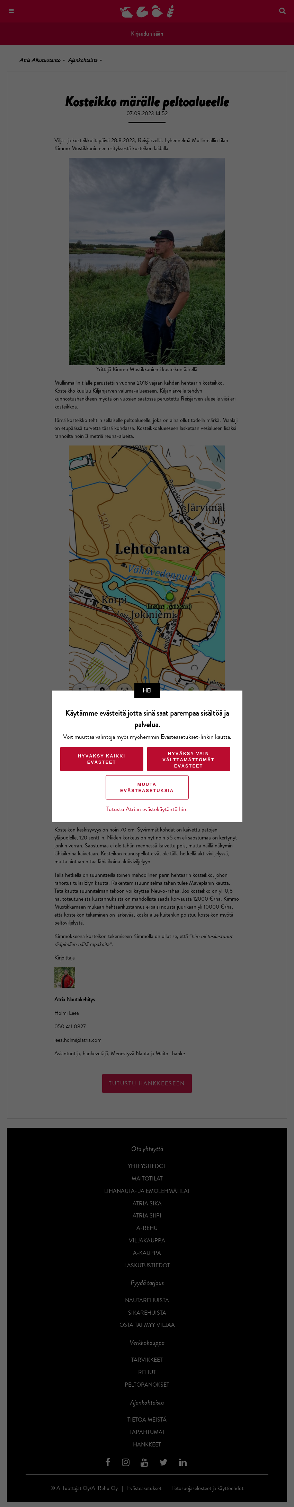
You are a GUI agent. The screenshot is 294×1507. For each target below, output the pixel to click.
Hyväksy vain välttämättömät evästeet (188, 759)
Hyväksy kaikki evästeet (101, 758)
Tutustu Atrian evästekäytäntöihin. (147, 809)
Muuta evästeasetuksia (147, 787)
